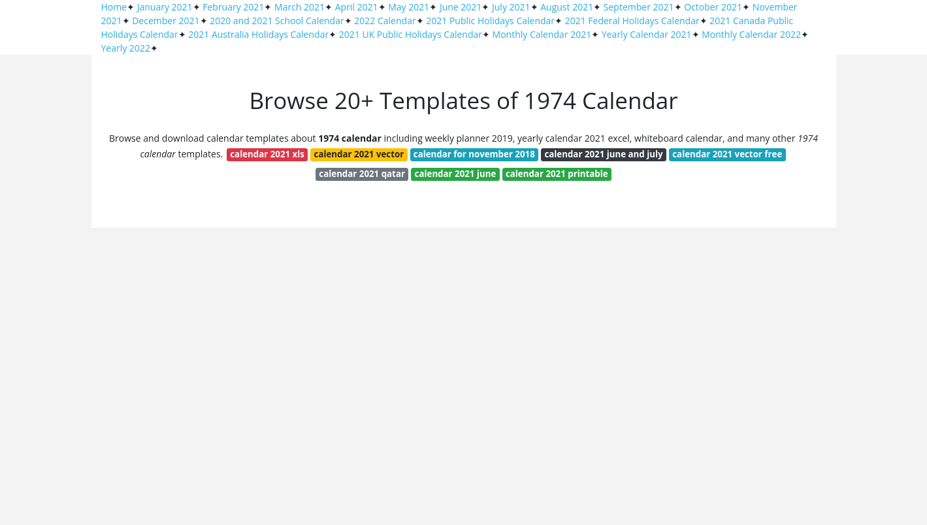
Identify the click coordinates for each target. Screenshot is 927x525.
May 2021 (408, 7)
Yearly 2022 (125, 48)
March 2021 (299, 7)
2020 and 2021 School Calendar (277, 20)
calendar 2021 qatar (362, 174)
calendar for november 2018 (474, 154)
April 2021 (356, 7)
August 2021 (566, 7)
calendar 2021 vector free (727, 154)
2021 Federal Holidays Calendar (632, 20)
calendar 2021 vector (359, 154)
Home (114, 7)
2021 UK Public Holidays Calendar (410, 34)
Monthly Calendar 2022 (751, 34)
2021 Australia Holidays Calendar (258, 34)
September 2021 (639, 7)
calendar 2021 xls (267, 154)
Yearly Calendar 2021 (647, 34)
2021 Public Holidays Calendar (490, 20)
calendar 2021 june (455, 174)
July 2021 (511, 7)
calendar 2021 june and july (603, 154)
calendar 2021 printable (557, 174)
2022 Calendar (384, 20)
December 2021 (165, 20)
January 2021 (165, 7)
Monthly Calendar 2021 (542, 34)
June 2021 (460, 7)
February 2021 (233, 7)
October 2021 (713, 7)
